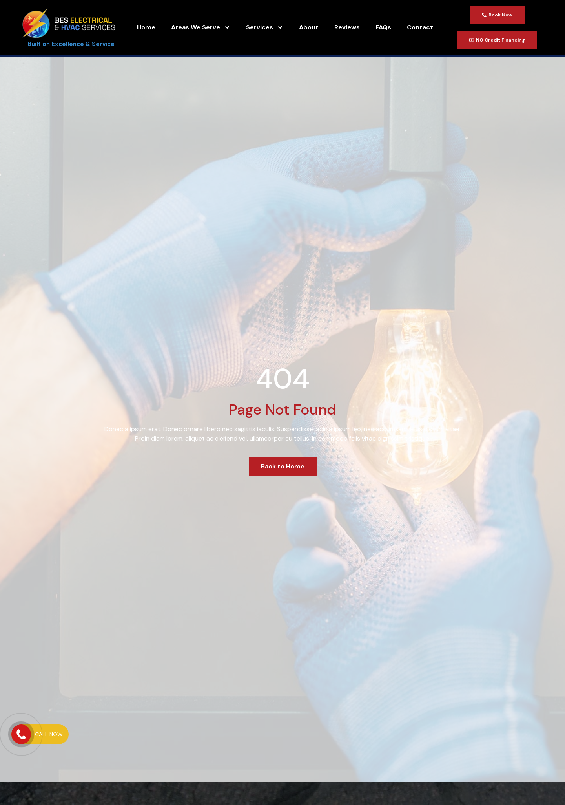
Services (264, 27)
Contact (420, 27)
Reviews (347, 27)
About (309, 27)
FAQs (383, 27)
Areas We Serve (200, 27)
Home (146, 27)
